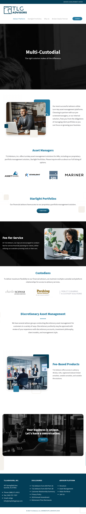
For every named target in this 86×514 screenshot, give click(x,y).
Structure (62, 486)
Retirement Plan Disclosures (42, 500)
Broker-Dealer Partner (59, 19)
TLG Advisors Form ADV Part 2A (44, 486)
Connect (77, 18)
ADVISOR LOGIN (65, 2)
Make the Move (65, 491)
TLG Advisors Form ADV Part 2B (44, 489)
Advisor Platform (17, 19)
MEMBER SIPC (45, 510)
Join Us (62, 494)
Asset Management (66, 489)
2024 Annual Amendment (41, 497)
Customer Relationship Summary (44, 491)
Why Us (45, 19)
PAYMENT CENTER (77, 2)
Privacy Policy (37, 494)
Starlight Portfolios (33, 19)
